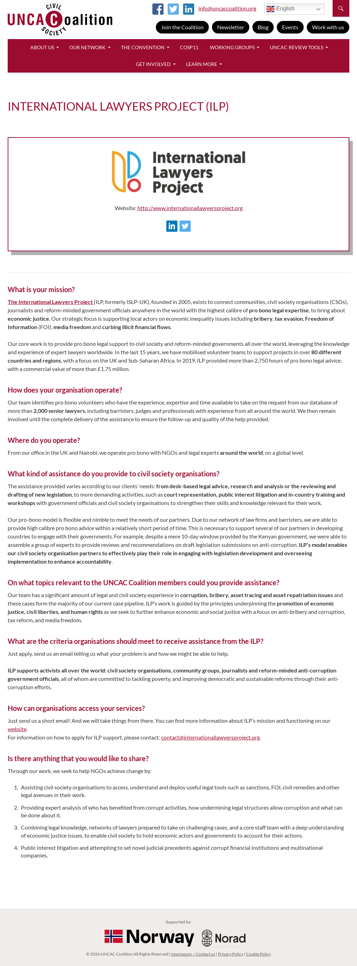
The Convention (143, 47)
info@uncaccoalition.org (227, 8)
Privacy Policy (230, 954)
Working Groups (232, 47)
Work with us (328, 27)
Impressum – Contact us (193, 954)
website (17, 729)
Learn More (201, 64)
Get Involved (153, 64)
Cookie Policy (258, 954)
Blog (263, 27)
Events (290, 27)
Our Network (87, 47)
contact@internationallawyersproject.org (210, 737)
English (280, 9)
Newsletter (230, 27)
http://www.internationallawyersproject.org (190, 208)
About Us (42, 47)
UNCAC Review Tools (296, 47)
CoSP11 (189, 47)
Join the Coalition (182, 27)
